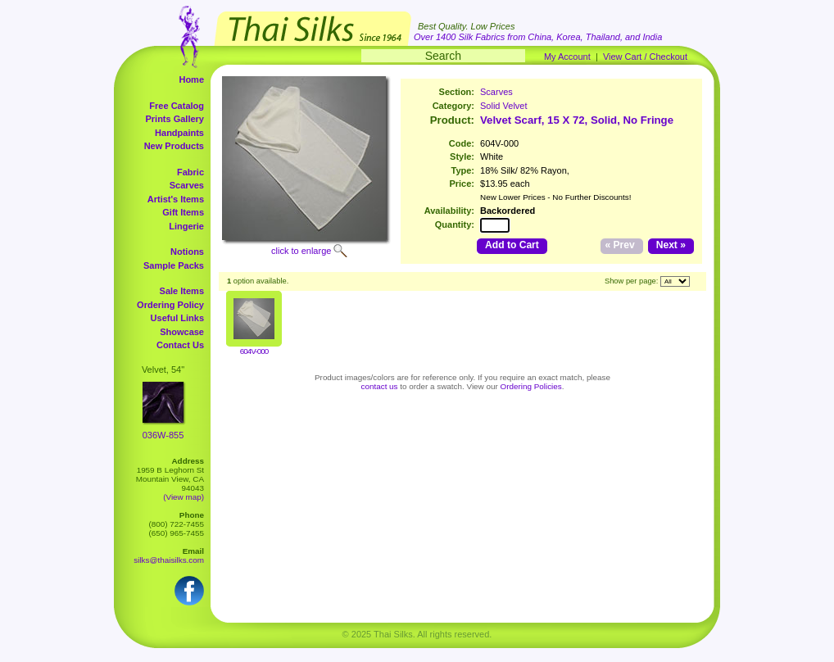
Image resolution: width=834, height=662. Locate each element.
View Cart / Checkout (645, 56)
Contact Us (180, 345)
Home (191, 79)
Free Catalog (176, 106)
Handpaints (179, 133)
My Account (567, 56)
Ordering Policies (531, 386)
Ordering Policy (170, 305)
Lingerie (186, 226)
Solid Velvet (503, 106)
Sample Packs (173, 265)
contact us (379, 386)
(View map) (183, 496)
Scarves (187, 185)
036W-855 (163, 435)
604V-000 (254, 351)
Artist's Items (175, 199)
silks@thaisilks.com (169, 560)
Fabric (190, 172)
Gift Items (183, 212)
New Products (174, 146)
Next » (671, 245)
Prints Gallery (174, 119)
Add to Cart (512, 245)
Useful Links (177, 318)
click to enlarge (301, 251)
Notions (187, 251)
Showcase (182, 332)
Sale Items (182, 291)
